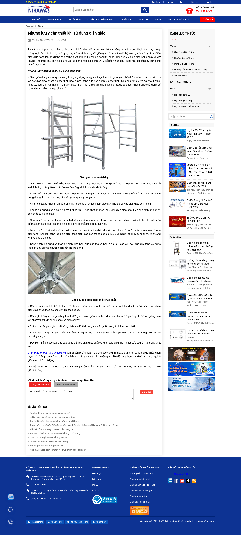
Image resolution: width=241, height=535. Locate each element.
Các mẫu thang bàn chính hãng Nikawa (48, 437)
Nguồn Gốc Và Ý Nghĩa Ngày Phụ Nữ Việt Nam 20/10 (199, 134)
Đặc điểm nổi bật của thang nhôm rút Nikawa (199, 279)
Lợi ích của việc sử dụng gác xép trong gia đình (51, 416)
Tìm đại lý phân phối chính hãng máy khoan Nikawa (54, 420)
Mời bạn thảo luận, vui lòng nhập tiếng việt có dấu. (81, 394)
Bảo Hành (195, 2)
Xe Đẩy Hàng (75, 19)
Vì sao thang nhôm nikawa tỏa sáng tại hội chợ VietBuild (199, 316)
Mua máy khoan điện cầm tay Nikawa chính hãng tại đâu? (57, 449)
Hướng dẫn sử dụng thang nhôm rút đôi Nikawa (200, 262)
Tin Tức (170, 2)
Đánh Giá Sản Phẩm (183, 63)
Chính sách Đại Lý (140, 496)
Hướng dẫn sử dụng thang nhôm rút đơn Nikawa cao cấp (200, 333)
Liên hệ (97, 490)
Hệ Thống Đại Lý (181, 94)
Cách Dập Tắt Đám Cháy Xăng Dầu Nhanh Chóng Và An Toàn (199, 151)
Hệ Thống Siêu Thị (182, 100)
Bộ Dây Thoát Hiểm (77, 522)
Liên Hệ (209, 2)
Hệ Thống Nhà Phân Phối (185, 106)
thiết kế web (182, 521)
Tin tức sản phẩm (178, 75)
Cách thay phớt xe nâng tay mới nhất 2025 (199, 184)
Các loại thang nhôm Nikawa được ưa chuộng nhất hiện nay (200, 246)
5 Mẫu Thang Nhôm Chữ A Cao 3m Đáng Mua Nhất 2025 (199, 204)
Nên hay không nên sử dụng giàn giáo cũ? (49, 412)
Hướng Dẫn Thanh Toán (143, 473)
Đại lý (173, 88)
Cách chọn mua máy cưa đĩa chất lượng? (49, 441)
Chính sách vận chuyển (142, 490)
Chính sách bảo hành (141, 479)
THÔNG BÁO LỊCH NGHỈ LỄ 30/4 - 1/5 (199, 219)
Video (143, 19)
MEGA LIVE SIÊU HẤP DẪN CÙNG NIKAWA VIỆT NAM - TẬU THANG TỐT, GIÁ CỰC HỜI (200, 170)
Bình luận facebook (66, 384)
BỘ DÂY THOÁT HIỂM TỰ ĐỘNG (100, 19)
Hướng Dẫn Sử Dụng (183, 58)
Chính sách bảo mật (141, 502)
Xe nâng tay (127, 19)
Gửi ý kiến (146, 392)
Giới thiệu (98, 473)
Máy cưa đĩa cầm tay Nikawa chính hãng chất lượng (54, 433)
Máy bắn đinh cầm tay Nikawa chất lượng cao (51, 429)
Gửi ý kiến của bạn (40, 384)
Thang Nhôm (54, 19)
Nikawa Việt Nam (182, 474)
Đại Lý (182, 2)
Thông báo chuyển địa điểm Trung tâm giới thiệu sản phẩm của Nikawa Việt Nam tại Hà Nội (73, 424)
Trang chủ (34, 19)
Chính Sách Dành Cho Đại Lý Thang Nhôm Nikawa (200, 297)
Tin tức (158, 19)
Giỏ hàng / (207, 19)
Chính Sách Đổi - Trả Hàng (144, 485)
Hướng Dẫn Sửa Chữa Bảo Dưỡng (189, 69)
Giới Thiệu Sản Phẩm (183, 52)
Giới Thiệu (156, 2)
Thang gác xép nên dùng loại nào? (45, 445)
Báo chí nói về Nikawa (179, 19)
